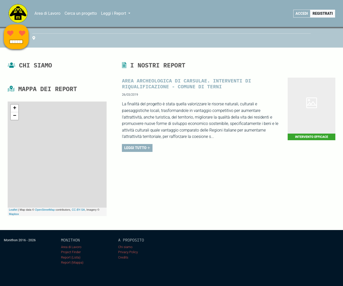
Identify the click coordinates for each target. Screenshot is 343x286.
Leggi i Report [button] (114, 13)
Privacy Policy (128, 252)
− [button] (14, 116)
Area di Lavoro (47, 13)
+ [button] (14, 108)
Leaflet (13, 209)
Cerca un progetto (81, 13)
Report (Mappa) (72, 262)
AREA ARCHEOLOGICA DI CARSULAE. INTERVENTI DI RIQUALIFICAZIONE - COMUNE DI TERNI (186, 83)
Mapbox (14, 214)
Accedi (302, 13)
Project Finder (71, 252)
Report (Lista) (70, 257)
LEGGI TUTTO (137, 148)
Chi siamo (125, 247)
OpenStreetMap (45, 209)
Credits (123, 257)
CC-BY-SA (78, 209)
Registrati (323, 13)
